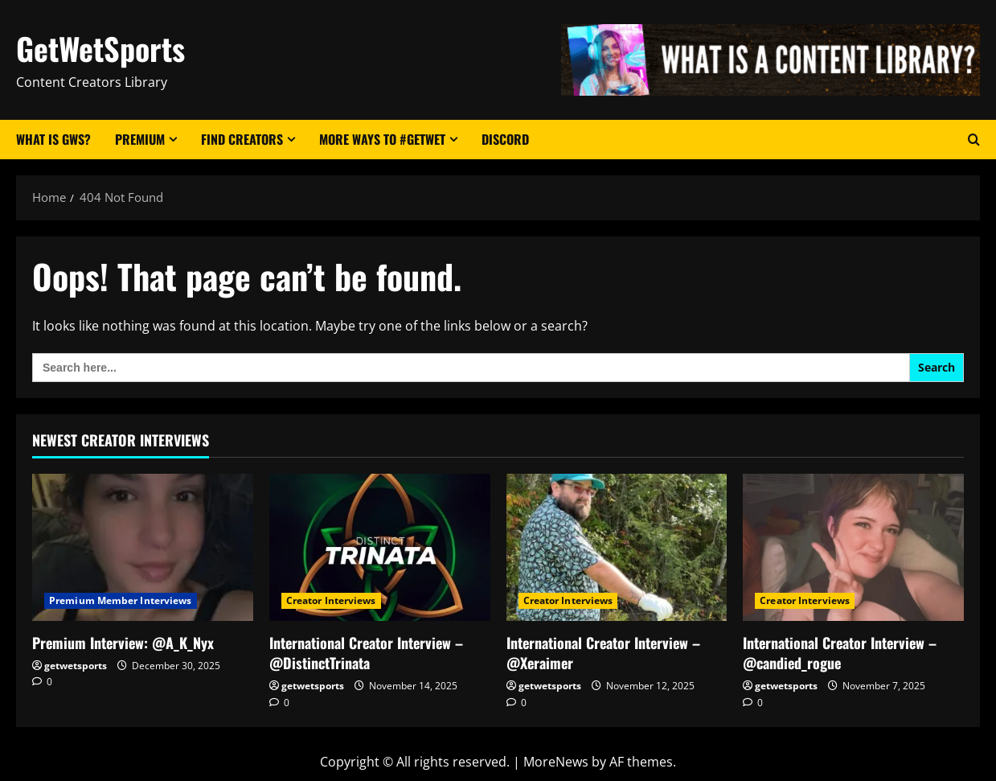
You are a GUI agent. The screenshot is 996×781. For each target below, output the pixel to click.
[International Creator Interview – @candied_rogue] (853, 547)
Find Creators (242, 139)
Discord (505, 139)
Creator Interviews (331, 600)
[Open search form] (974, 139)
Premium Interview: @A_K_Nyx (123, 642)
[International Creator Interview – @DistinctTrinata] (379, 547)
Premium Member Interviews (120, 600)
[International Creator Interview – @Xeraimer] (617, 547)
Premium (140, 139)
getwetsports (75, 665)
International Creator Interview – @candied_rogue (840, 652)
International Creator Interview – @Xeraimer (603, 652)
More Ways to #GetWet (382, 139)
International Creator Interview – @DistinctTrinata (366, 652)
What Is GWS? (53, 139)
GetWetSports (100, 48)
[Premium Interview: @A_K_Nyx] (142, 547)
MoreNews (555, 762)
